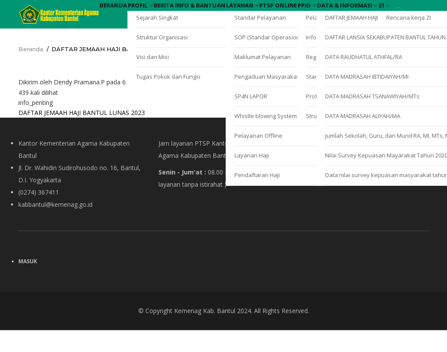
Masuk (27, 283)
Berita (197, 12)
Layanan (304, 12)
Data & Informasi (137, 37)
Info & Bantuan (247, 12)
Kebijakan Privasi (323, 193)
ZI (188, 37)
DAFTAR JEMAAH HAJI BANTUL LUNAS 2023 (81, 134)
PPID (396, 12)
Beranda (120, 12)
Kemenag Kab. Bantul (204, 332)
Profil (161, 12)
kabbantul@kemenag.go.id (55, 226)
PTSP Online (354, 12)
